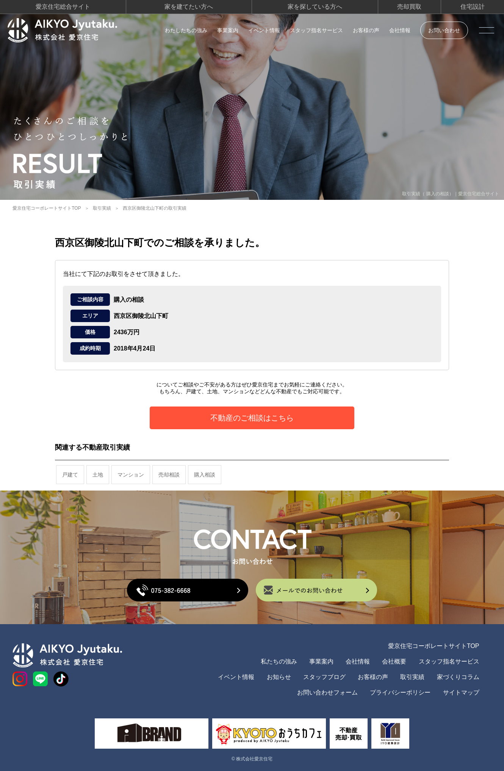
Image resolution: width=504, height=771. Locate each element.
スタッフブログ (324, 677)
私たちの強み (279, 661)
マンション (130, 475)
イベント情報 (264, 30)
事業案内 (227, 30)
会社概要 (394, 661)
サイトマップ (461, 692)
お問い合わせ (444, 30)
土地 (97, 475)
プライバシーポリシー (400, 692)
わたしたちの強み (186, 30)
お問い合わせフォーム (327, 692)
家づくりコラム (458, 677)
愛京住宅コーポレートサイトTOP (47, 208)
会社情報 (399, 30)
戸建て (70, 475)
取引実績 (102, 208)
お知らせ (279, 677)
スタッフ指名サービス (316, 30)
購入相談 (204, 475)
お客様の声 (366, 30)
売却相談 (169, 475)
